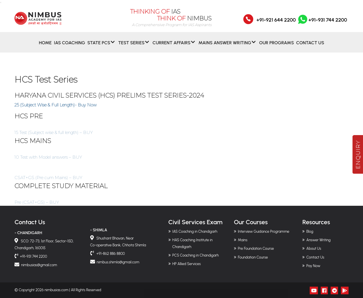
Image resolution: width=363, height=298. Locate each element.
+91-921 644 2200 (276, 23)
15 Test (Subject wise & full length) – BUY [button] (53, 132)
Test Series (131, 46)
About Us (313, 248)
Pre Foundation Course (256, 248)
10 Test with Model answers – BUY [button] (48, 157)
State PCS (98, 46)
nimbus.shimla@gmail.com (118, 262)
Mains (243, 240)
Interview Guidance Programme (263, 231)
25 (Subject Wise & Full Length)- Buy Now (55, 105)
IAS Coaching (69, 46)
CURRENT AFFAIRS (172, 46)
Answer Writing (318, 240)
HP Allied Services (186, 264)
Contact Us (310, 46)
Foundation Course (253, 257)
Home (45, 46)
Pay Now (313, 266)
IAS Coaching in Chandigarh (195, 231)
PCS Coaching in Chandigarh (195, 255)
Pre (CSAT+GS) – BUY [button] (36, 202)
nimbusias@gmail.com (39, 265)
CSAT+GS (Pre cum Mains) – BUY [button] (48, 177)
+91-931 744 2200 (322, 23)
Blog (309, 231)
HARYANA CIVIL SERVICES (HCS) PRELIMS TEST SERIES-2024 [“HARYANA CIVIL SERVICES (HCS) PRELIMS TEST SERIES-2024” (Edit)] (109, 95)
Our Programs (276, 46)
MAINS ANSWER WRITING (225, 46)
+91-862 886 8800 (110, 253)
